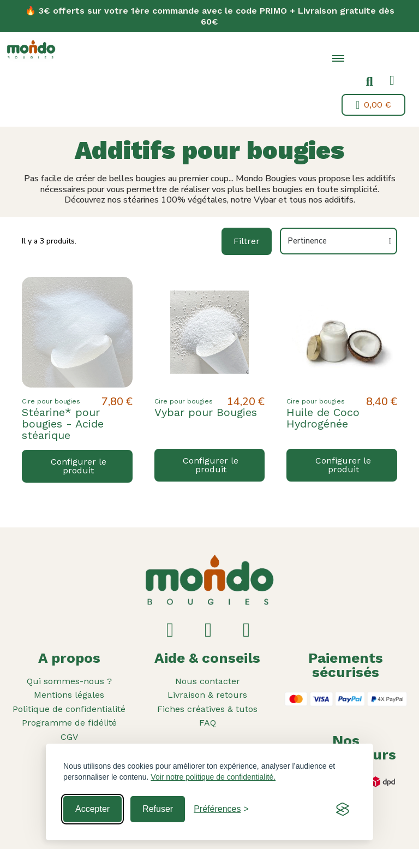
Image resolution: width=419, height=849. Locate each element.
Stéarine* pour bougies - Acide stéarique (63, 424)
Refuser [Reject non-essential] (157, 809)
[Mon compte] (392, 80)
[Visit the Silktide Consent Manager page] (343, 809)
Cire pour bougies (51, 401)
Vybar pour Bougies (205, 412)
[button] (369, 82)
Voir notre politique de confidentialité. (213, 777)
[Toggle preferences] (221, 809)
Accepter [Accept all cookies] (92, 809)
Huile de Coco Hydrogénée (323, 418)
